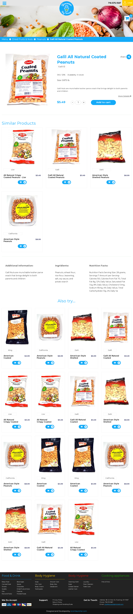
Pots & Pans (106, 582)
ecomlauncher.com (79, 611)
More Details (124, 96)
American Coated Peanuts (9, 358)
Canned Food (6, 584)
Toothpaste (39, 589)
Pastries (19, 591)
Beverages (20, 582)
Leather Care (72, 589)
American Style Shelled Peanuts (100, 176)
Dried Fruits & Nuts (22, 39)
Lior (13, 170)
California (12, 234)
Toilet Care (86, 586)
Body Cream (39, 586)
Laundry (86, 582)
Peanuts (41, 39)
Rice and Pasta (7, 594)
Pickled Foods (21, 594)
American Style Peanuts (11, 240)
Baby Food (5, 582)
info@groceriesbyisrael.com (113, 604)
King (10, 350)
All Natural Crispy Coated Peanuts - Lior (15, 176)
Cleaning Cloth (73, 582)
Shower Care (54, 582)
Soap (36, 582)
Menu (5, 39)
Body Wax (53, 584)
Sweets (4, 589)
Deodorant (53, 586)
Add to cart (103, 102)
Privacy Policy (57, 600)
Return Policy (57, 602)
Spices (19, 584)
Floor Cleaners (88, 584)
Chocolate (20, 586)
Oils (3, 591)
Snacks (4, 586)
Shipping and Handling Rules (63, 604)
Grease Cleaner (73, 586)
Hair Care (38, 584)
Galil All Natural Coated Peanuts (56, 176)
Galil (61, 66)
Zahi (101, 170)
